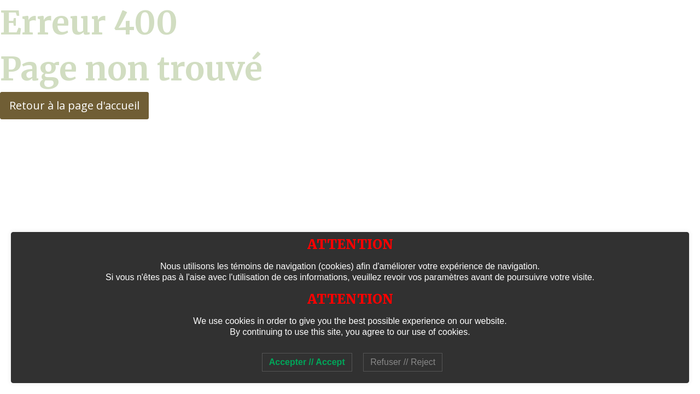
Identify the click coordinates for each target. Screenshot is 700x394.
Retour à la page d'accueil (74, 105)
